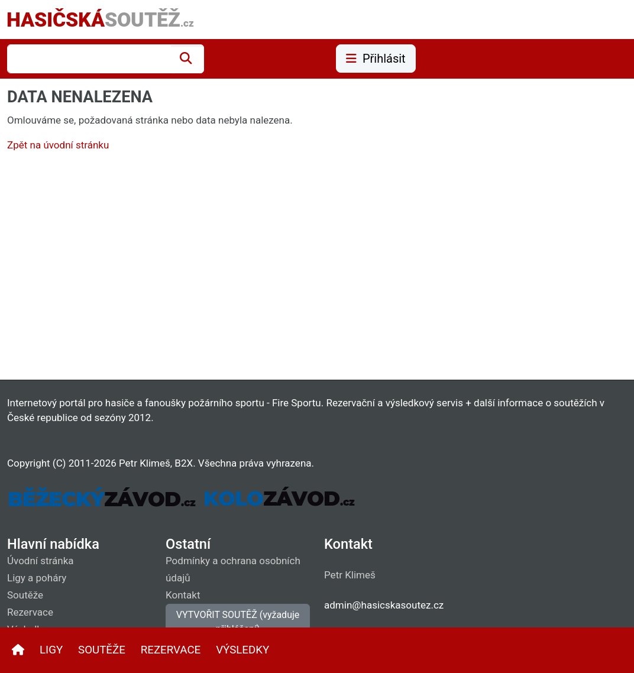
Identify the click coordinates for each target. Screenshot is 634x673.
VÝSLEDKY (242, 649)
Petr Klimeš (350, 575)
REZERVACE (170, 649)
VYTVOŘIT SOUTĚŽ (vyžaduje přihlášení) (238, 622)
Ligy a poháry (36, 578)
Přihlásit (376, 58)
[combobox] (89, 58)
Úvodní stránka (40, 561)
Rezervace (30, 612)
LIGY (51, 649)
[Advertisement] (317, 268)
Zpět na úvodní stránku (58, 145)
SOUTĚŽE (101, 649)
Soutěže (25, 595)
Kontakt (183, 595)
